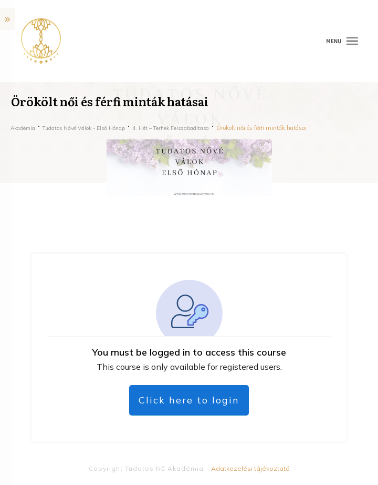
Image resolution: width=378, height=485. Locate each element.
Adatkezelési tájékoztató (250, 468)
